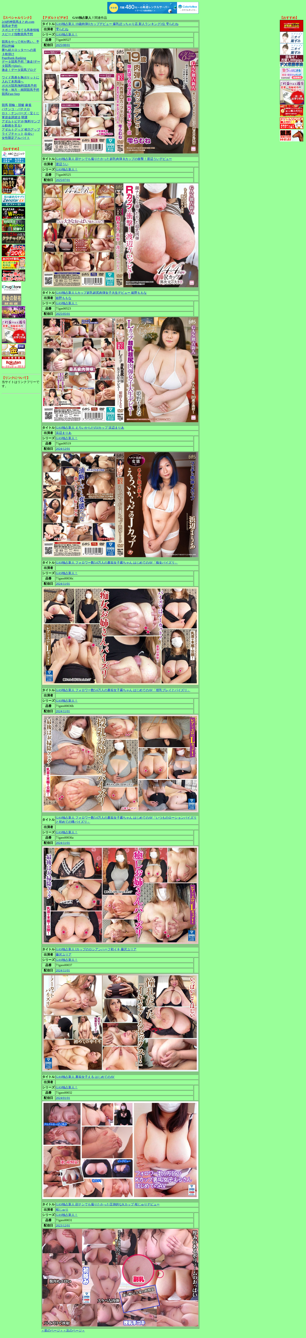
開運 (24, 117)
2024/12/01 (63, 448)
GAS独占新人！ (67, 34)
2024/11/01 (63, 583)
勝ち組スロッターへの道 (19, 50)
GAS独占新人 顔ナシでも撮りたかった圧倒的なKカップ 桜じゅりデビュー (108, 1204)
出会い (29, 133)
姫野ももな (63, 298)
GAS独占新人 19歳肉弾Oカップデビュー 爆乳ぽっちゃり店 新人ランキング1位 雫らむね (117, 24)
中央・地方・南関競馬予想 (20, 89)
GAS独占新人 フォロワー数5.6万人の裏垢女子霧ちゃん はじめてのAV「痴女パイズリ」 (117, 562)
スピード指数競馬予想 (17, 34)
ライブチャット (13, 133)
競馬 (5, 105)
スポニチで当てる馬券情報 (20, 30)
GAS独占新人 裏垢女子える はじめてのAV (85, 1076)
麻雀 (28, 105)
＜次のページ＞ (74, 1330)
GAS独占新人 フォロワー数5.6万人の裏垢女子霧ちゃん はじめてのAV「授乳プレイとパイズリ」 (123, 690)
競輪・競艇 (16, 105)
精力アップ (32, 129)
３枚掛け (8, 54)
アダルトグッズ (13, 129)
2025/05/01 (63, 313)
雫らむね (62, 29)
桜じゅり (62, 1209)
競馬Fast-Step (11, 94)
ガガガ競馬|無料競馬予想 (19, 85)
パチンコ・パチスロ (16, 109)
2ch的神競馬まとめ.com (18, 21)
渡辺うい (62, 164)
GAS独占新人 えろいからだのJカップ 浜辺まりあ (90, 427)
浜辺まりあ (63, 433)
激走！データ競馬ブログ (19, 69)
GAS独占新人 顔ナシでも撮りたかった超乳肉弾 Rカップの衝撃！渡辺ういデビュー (114, 159)
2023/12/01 (63, 1225)
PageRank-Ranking (14, 58)
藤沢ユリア (63, 954)
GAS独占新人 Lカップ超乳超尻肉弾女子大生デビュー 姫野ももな (101, 292)
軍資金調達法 (11, 117)
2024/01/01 (63, 1098)
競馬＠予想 (9, 26)
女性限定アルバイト (16, 137)
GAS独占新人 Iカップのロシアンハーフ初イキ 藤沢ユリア (96, 949)
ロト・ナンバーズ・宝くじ (20, 113)
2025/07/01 (63, 180)
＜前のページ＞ (52, 1330)
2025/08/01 (63, 45)
